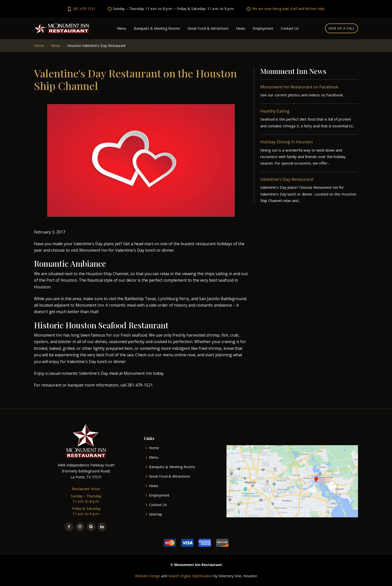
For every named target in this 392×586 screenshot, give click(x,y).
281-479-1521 (84, 8)
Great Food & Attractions (208, 28)
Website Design (147, 576)
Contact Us (290, 28)
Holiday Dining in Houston (286, 143)
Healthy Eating (275, 112)
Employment (263, 28)
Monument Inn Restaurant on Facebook (299, 88)
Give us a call (341, 28)
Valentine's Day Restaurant (286, 181)
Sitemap (155, 514)
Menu (121, 28)
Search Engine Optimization (190, 576)
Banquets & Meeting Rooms (157, 28)
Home (39, 45)
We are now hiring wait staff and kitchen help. (288, 8)
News (240, 28)
